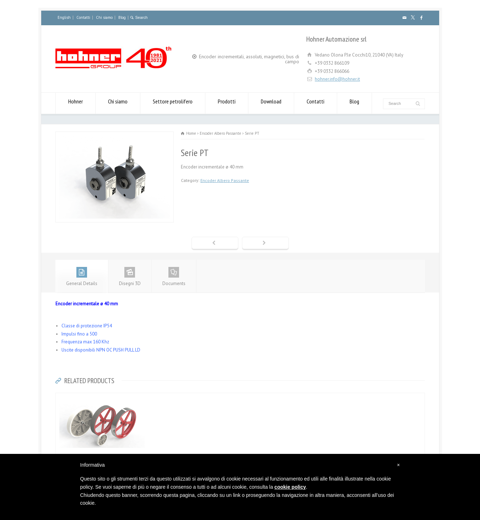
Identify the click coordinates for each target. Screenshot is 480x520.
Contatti (83, 17)
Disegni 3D (130, 276)
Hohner (75, 103)
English (64, 17)
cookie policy (290, 487)
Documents (173, 276)
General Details (81, 276)
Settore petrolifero (173, 103)
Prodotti (227, 103)
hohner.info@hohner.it (337, 79)
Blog (122, 17)
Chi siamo (104, 17)
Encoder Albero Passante (224, 180)
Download (271, 103)
